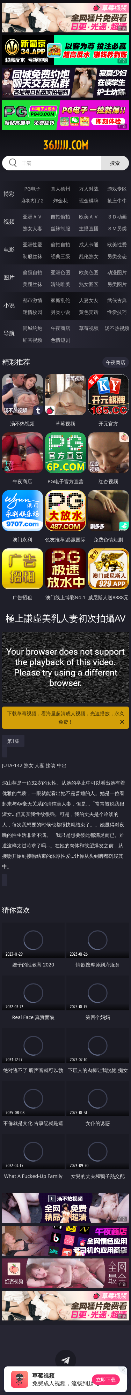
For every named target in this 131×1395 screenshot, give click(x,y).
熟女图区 (89, 284)
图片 (9, 277)
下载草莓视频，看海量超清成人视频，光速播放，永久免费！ (66, 718)
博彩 (9, 194)
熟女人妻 (32, 228)
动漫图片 (117, 272)
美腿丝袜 (32, 284)
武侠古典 (117, 300)
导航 (9, 333)
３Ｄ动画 (117, 216)
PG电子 (32, 188)
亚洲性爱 (32, 244)
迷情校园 (32, 312)
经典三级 (60, 256)
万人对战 (89, 188)
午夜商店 (60, 328)
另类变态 (117, 256)
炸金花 (60, 200)
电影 (9, 249)
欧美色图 (89, 272)
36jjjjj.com (65, 145)
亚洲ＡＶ (32, 216)
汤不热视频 (117, 328)
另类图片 (117, 284)
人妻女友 (89, 300)
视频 (9, 221)
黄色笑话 (89, 312)
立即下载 (106, 1379)
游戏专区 (117, 188)
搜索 (115, 163)
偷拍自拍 (60, 244)
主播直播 (89, 228)
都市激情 (32, 300)
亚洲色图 (60, 272)
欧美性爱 (117, 244)
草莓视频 (89, 328)
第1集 (13, 741)
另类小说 (60, 312)
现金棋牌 (89, 200)
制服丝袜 (32, 256)
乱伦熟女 (89, 256)
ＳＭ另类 (117, 228)
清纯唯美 (60, 284)
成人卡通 (89, 244)
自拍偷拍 (60, 216)
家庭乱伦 (60, 300)
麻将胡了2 (32, 200)
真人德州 (60, 188)
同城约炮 (32, 328)
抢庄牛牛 (117, 200)
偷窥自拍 (32, 272)
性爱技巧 (117, 312)
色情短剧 (60, 340)
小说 (9, 305)
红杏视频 (32, 340)
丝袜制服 (60, 228)
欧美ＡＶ (89, 216)
